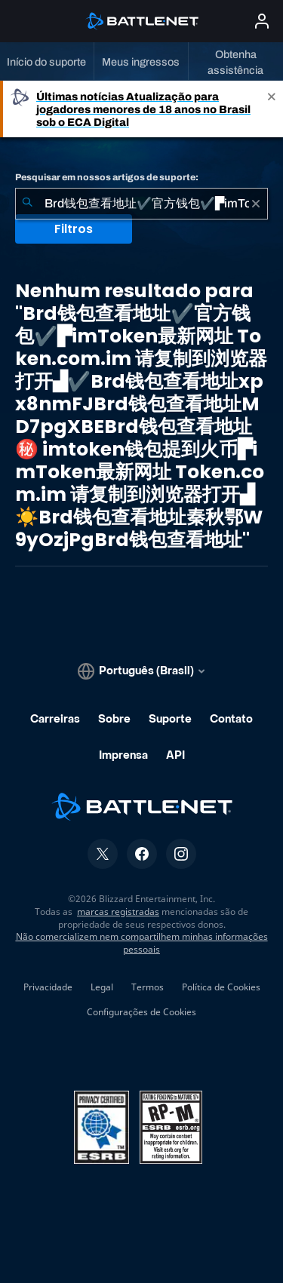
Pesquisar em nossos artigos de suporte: (106, 177)
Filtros (73, 229)
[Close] (271, 109)
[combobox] (141, 203)
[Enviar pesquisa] (27, 203)
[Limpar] (256, 203)
